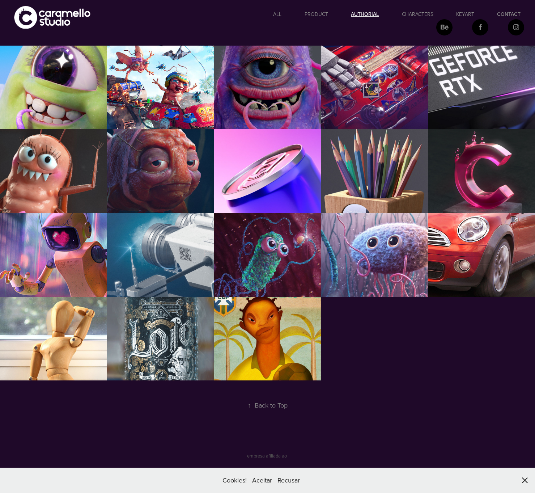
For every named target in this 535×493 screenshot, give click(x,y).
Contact (509, 14)
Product (316, 14)
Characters (417, 14)
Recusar (288, 480)
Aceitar (262, 480)
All (277, 14)
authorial (365, 14)
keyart (465, 14)
